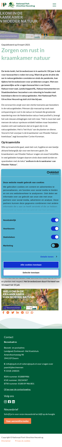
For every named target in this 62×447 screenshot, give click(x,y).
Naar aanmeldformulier (17, 421)
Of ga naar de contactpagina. (17, 389)
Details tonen (46, 256)
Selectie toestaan (31, 272)
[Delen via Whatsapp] (32, 312)
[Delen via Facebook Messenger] (7, 312)
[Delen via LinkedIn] (17, 312)
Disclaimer (6, 441)
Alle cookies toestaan (30, 265)
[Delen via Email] (27, 312)
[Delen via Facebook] (3, 312)
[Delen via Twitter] (12, 312)
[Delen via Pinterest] (22, 312)
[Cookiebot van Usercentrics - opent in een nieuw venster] (47, 173)
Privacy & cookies (22, 441)
